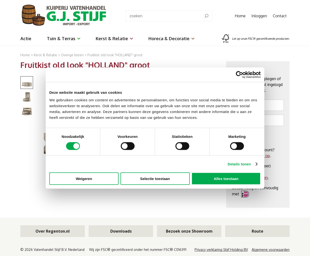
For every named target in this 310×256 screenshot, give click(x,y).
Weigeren (84, 179)
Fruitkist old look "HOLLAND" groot (115, 55)
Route (257, 231)
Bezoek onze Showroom (189, 231)
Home (240, 15)
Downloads (121, 231)
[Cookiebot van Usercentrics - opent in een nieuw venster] (239, 74)
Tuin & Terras (63, 38)
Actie (25, 38)
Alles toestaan (226, 179)
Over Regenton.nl (52, 231)
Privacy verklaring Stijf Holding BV (221, 249)
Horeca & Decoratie (171, 38)
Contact (280, 15)
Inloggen (259, 15)
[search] (206, 15)
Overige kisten (73, 55)
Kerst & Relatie (114, 38)
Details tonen (239, 164)
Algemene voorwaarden (271, 249)
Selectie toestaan (155, 179)
